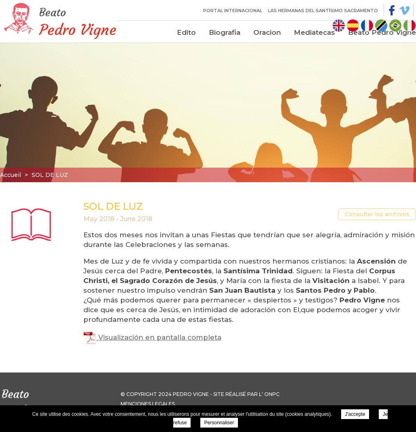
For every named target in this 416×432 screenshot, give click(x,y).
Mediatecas (314, 32)
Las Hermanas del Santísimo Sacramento (323, 10)
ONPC (272, 394)
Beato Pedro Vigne (382, 32)
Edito (186, 32)
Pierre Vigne (58, 20)
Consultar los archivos (377, 214)
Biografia (224, 32)
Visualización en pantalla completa (152, 337)
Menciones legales (148, 404)
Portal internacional (232, 10)
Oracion (267, 32)
